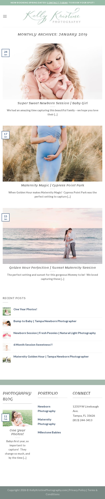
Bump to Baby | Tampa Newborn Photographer (45, 321)
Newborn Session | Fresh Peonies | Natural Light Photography (54, 333)
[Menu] (5, 16)
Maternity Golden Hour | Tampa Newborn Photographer (51, 356)
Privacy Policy (77, 490)
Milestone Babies (49, 432)
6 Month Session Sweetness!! (33, 344)
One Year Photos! (25, 309)
